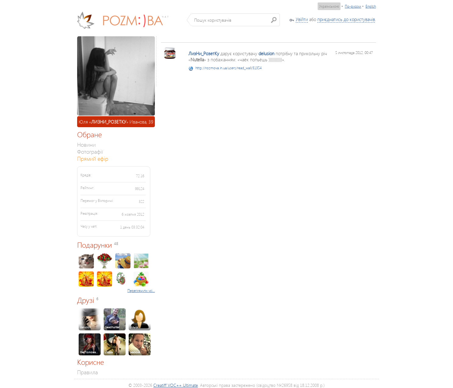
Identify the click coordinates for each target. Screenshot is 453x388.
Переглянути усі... (141, 290)
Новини (86, 144)
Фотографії (90, 151)
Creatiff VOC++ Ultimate (175, 385)
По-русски (353, 6)
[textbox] (235, 19)
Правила (87, 372)
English (371, 6)
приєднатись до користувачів (346, 19)
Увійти (302, 19)
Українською (329, 6)
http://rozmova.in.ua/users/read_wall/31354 (228, 68)
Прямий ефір (92, 158)
